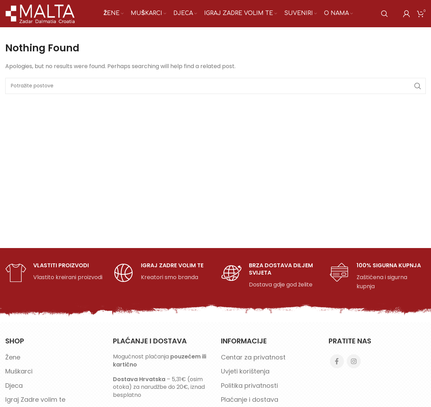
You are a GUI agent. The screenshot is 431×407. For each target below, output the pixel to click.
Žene (12, 361)
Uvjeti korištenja (245, 375)
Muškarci (19, 375)
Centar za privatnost (253, 361)
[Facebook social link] (337, 365)
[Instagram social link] (354, 365)
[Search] (385, 16)
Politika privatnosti (249, 389)
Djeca (14, 389)
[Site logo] (40, 15)
